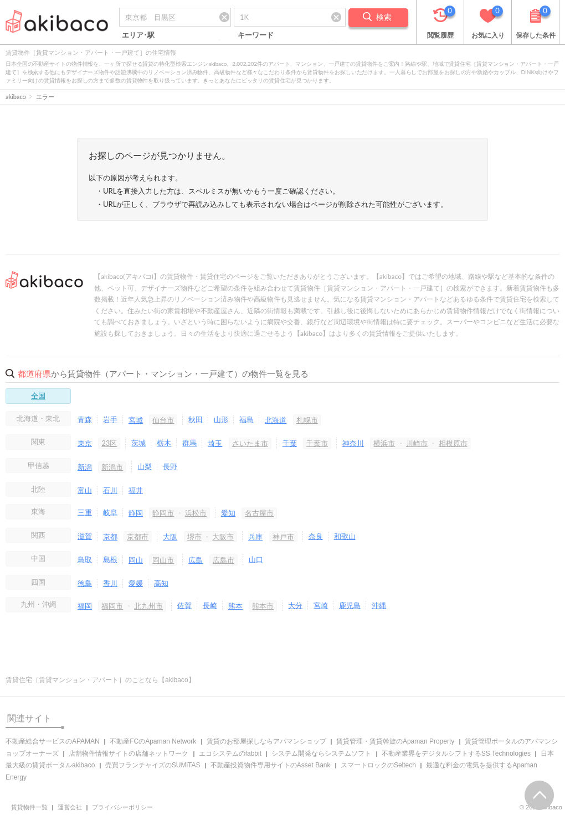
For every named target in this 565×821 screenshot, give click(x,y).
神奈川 (353, 443)
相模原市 (453, 443)
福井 (136, 490)
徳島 (85, 583)
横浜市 (384, 443)
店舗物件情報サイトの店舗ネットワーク (128, 753)
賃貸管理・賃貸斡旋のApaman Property (395, 741)
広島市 (223, 559)
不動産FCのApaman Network (153, 741)
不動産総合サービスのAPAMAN (53, 741)
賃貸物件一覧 (29, 807)
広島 (195, 559)
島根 (110, 559)
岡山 (136, 559)
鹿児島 (350, 605)
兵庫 (255, 536)
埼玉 (215, 443)
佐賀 (184, 605)
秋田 (195, 419)
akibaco (16, 96)
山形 (221, 419)
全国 (38, 395)
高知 (161, 583)
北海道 (275, 419)
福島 (246, 419)
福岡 (85, 605)
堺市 (194, 536)
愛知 (228, 512)
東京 (85, 443)
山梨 (144, 466)
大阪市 (223, 536)
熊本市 (263, 605)
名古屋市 (259, 512)
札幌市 (307, 419)
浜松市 (196, 512)
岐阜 (110, 512)
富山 (85, 490)
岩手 (110, 419)
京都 (110, 536)
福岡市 (112, 605)
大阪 (170, 536)
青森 (85, 419)
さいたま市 (250, 443)
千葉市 (317, 443)
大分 (295, 605)
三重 (85, 512)
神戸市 (283, 536)
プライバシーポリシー (122, 807)
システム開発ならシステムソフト (321, 753)
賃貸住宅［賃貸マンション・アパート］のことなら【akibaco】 (100, 680)
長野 (170, 466)
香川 (110, 583)
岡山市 (163, 559)
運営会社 (70, 807)
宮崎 (321, 605)
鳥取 (85, 559)
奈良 (316, 536)
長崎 (210, 605)
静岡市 (163, 512)
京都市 (137, 536)
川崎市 (417, 443)
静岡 (136, 512)
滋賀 (85, 536)
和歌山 (345, 536)
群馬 (189, 442)
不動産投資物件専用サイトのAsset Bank (270, 765)
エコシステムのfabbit (230, 753)
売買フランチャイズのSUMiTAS (153, 765)
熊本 (235, 605)
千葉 (289, 443)
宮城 (136, 419)
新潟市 (112, 467)
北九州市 (148, 605)
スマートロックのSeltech (378, 765)
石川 (110, 490)
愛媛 (136, 583)
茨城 (138, 442)
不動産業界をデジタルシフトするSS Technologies (456, 753)
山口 (256, 559)
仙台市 (163, 419)
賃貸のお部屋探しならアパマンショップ (266, 741)
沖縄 (379, 605)
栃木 (164, 442)
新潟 (85, 467)
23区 (109, 443)
